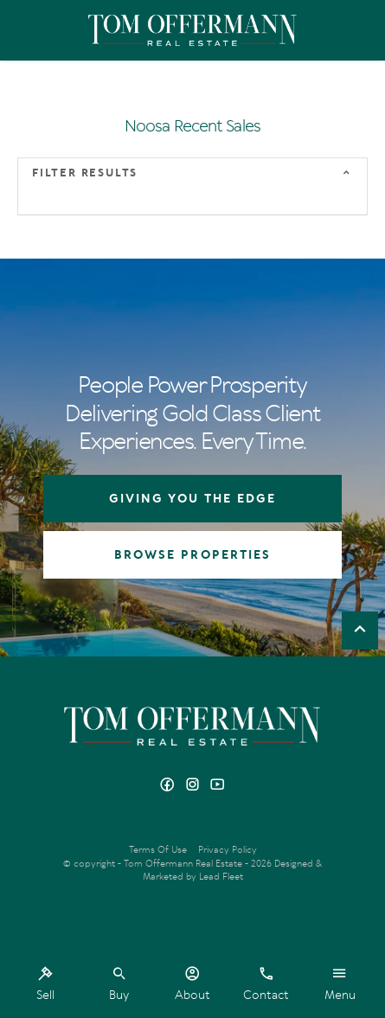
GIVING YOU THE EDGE (193, 498)
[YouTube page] (218, 786)
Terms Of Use (158, 849)
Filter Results (85, 173)
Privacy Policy (227, 849)
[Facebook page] (169, 786)
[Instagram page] (194, 786)
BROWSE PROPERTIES (192, 554)
